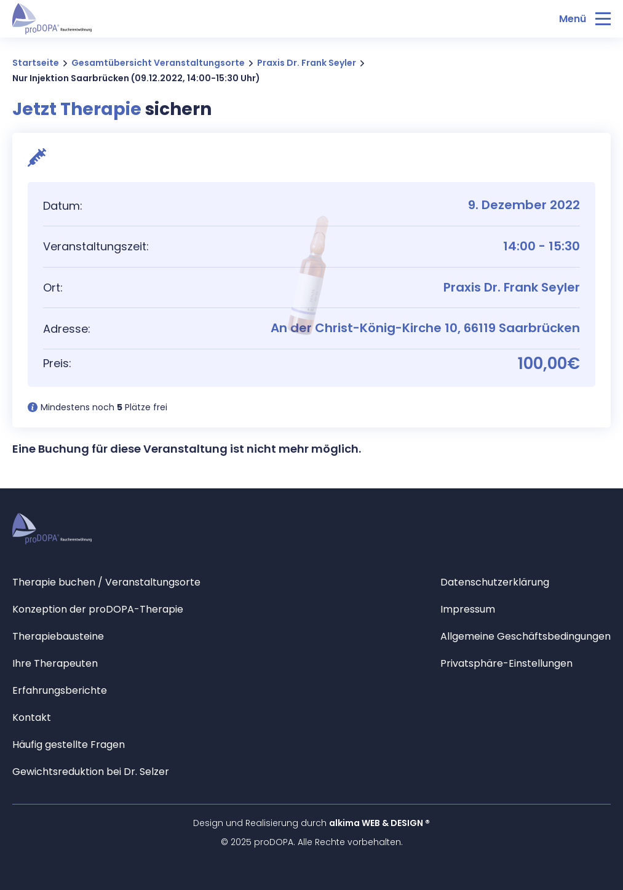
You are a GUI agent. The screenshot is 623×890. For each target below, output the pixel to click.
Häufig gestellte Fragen (68, 744)
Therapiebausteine (58, 636)
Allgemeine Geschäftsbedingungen (525, 636)
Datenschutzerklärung (494, 582)
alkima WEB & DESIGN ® (379, 823)
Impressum (467, 609)
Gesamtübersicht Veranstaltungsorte (158, 63)
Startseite (35, 63)
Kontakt (31, 717)
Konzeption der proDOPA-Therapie (97, 609)
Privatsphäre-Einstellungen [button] (506, 663)
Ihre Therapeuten (55, 663)
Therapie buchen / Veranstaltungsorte (106, 582)
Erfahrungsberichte (59, 690)
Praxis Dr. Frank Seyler (306, 63)
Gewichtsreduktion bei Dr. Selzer (90, 772)
